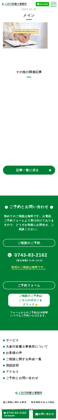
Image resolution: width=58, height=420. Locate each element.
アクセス (12, 371)
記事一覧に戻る (27, 170)
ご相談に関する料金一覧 (24, 359)
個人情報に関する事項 (14, 402)
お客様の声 (14, 352)
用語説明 (12, 365)
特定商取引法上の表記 (43, 402)
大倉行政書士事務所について (27, 346)
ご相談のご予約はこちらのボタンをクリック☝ (30, 300)
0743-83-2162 (31, 255)
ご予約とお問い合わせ (22, 378)
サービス (12, 340)
